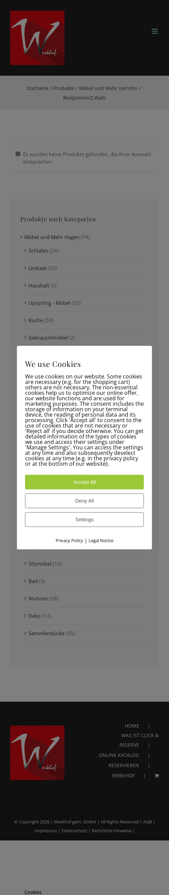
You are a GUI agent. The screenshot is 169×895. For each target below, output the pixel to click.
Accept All (84, 482)
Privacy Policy (69, 540)
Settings (84, 519)
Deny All (84, 501)
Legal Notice (101, 540)
